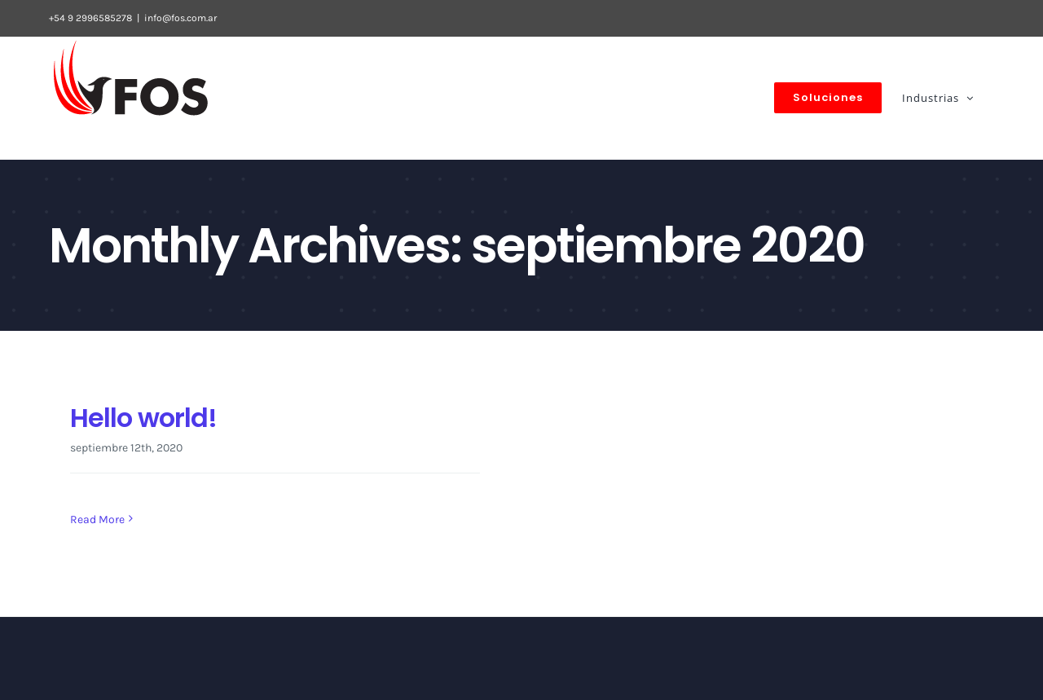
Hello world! (143, 417)
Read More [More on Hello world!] (97, 519)
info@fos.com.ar (180, 18)
